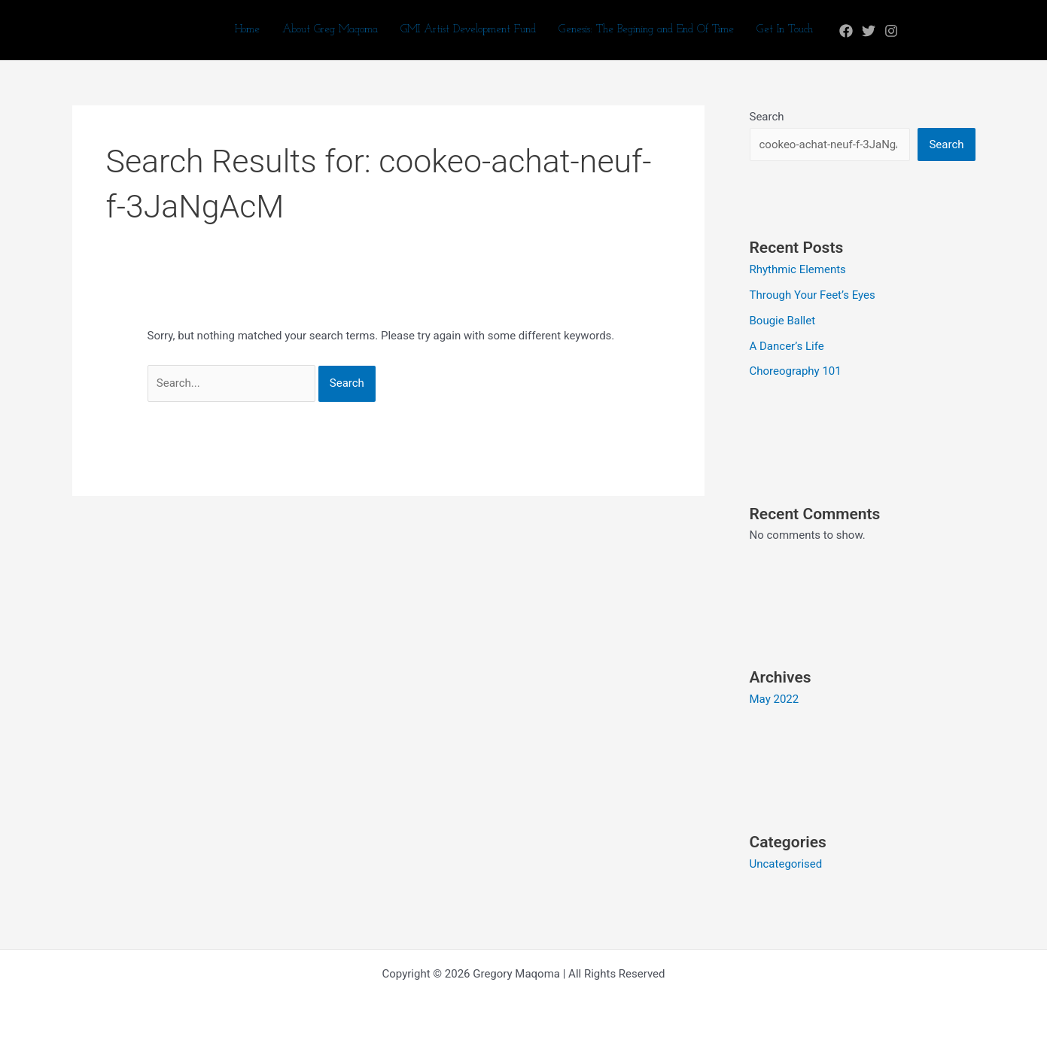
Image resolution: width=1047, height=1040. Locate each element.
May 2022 (774, 699)
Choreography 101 (796, 371)
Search (767, 116)
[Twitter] (868, 31)
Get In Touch (784, 29)
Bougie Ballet (783, 320)
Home (247, 29)
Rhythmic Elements (798, 269)
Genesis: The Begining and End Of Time (646, 29)
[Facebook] (846, 31)
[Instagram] (891, 31)
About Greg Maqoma (330, 29)
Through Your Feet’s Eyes (812, 295)
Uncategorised (786, 864)
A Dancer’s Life (787, 346)
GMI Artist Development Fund (468, 29)
